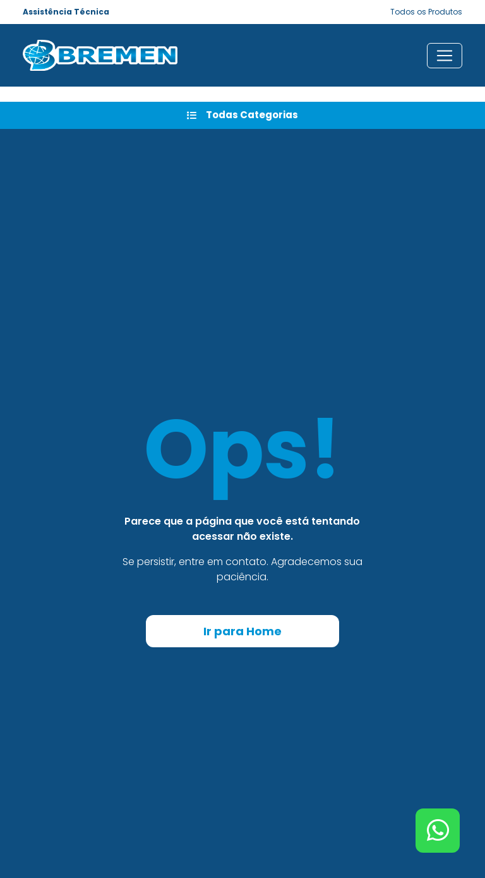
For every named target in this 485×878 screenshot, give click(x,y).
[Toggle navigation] (444, 55)
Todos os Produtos (426, 11)
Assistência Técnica (66, 11)
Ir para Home (242, 631)
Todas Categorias (242, 114)
